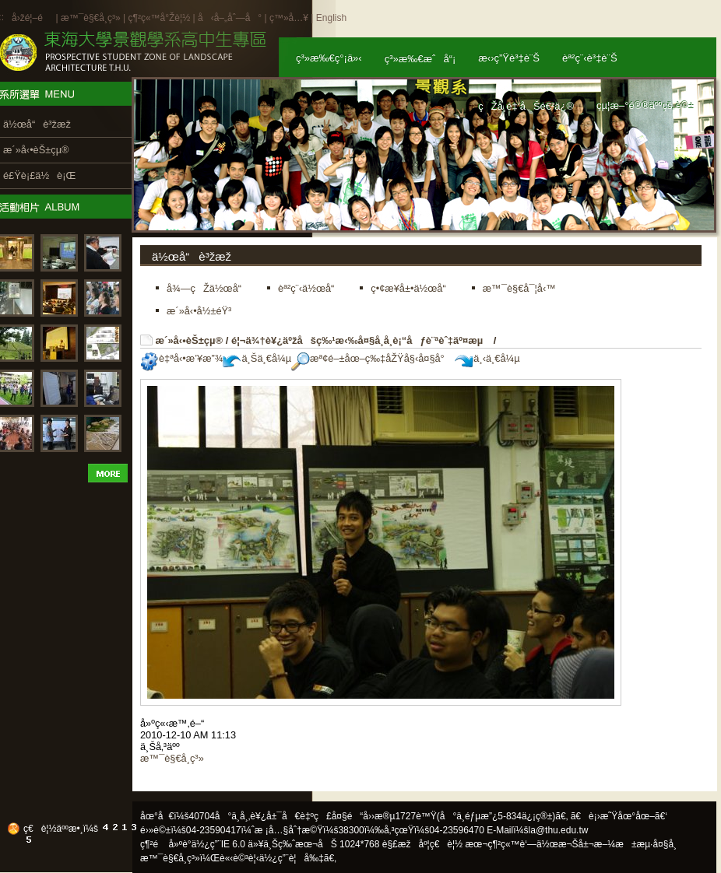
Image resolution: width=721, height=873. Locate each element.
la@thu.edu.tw (559, 830)
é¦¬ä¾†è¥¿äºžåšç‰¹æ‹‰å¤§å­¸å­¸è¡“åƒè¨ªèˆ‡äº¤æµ (361, 340)
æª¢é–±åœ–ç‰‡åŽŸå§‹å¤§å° (371, 358)
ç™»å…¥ (288, 17)
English (331, 17)
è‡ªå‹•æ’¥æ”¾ (181, 358)
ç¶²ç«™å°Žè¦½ (159, 17)
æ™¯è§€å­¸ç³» (92, 17)
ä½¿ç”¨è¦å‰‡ (291, 858)
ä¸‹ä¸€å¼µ (487, 358)
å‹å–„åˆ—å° (230, 17)
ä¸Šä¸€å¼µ (257, 358)
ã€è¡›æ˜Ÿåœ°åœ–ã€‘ (619, 816)
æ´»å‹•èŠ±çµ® (189, 340)
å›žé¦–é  (32, 17)
